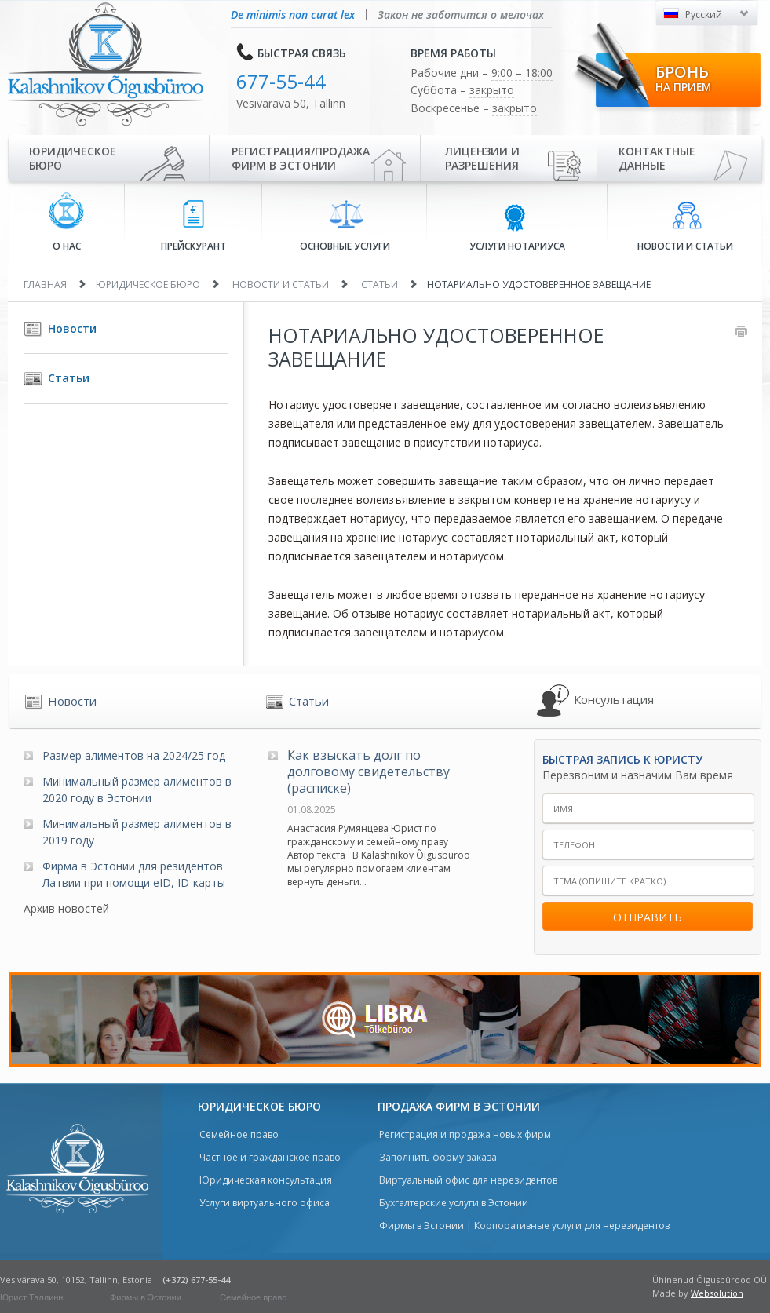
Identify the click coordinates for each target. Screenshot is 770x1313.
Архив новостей (66, 908)
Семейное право (239, 1134)
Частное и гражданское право (270, 1157)
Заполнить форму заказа (438, 1157)
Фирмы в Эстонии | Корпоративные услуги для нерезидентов (524, 1225)
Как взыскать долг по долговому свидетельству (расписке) (368, 771)
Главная (45, 284)
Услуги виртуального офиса (264, 1202)
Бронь (683, 77)
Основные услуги (345, 226)
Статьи (379, 284)
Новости (72, 328)
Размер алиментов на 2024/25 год (133, 755)
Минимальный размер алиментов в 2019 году (137, 832)
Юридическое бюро (72, 158)
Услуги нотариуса (517, 227)
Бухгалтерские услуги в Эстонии (453, 1202)
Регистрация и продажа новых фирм (465, 1134)
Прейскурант (193, 226)
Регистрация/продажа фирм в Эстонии (301, 158)
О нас (66, 222)
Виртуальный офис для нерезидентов (468, 1180)
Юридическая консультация (265, 1180)
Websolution (717, 1293)
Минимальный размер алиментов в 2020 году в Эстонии (137, 789)
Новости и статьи (685, 227)
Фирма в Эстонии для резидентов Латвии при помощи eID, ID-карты (133, 874)
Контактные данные (657, 158)
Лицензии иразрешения (482, 158)
